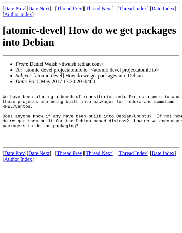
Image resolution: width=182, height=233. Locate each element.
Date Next (39, 8)
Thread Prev (69, 8)
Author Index (18, 14)
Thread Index (133, 8)
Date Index (163, 8)
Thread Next (99, 8)
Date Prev (14, 8)
